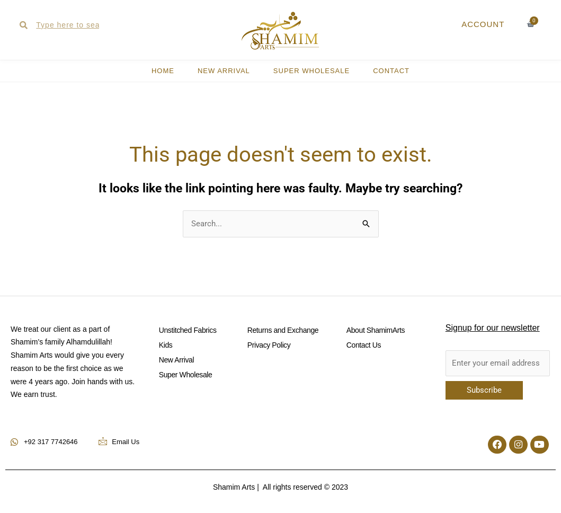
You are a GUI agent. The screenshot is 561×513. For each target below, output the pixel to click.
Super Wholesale (311, 71)
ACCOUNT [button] (482, 24)
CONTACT (391, 71)
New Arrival (224, 71)
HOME (163, 71)
